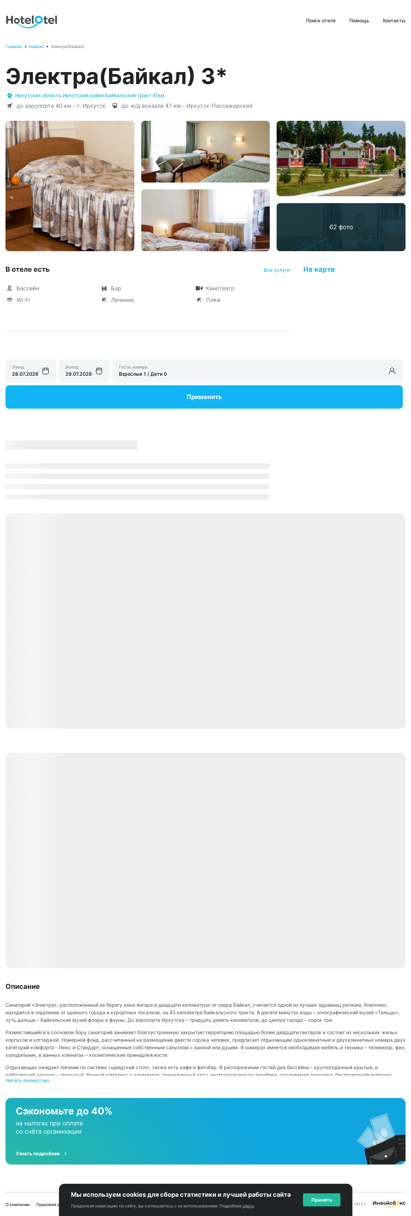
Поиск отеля (321, 20)
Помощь (359, 20)
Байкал (36, 46)
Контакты (394, 20)
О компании (17, 1204)
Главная (13, 46)
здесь (248, 1205)
